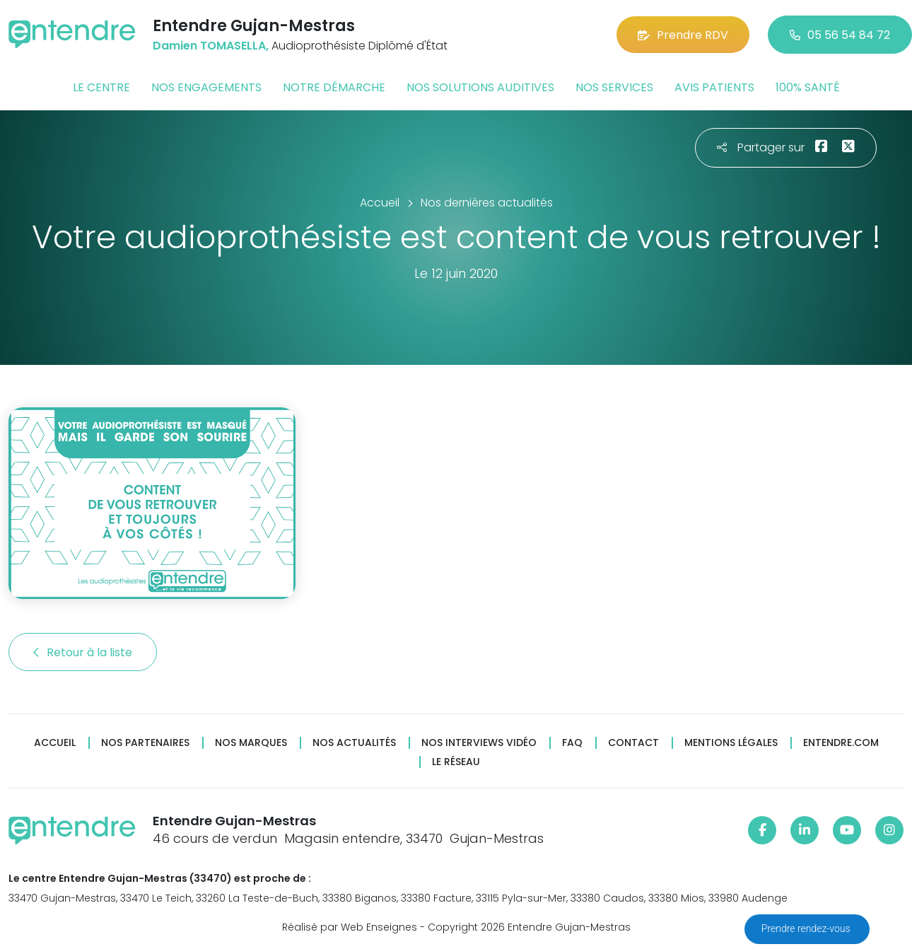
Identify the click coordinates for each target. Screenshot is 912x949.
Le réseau (456, 762)
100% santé (808, 87)
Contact (633, 743)
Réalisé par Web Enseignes (349, 927)
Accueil (55, 743)
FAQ (572, 743)
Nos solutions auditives (480, 87)
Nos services (614, 87)
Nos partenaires (145, 743)
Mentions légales (731, 743)
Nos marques (251, 743)
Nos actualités (354, 743)
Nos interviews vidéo (479, 743)
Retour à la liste (82, 652)
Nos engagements (206, 87)
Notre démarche (334, 87)
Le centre (101, 87)
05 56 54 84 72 (840, 35)
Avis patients (714, 87)
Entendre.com (841, 743)
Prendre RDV (683, 35)
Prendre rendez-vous (807, 928)
